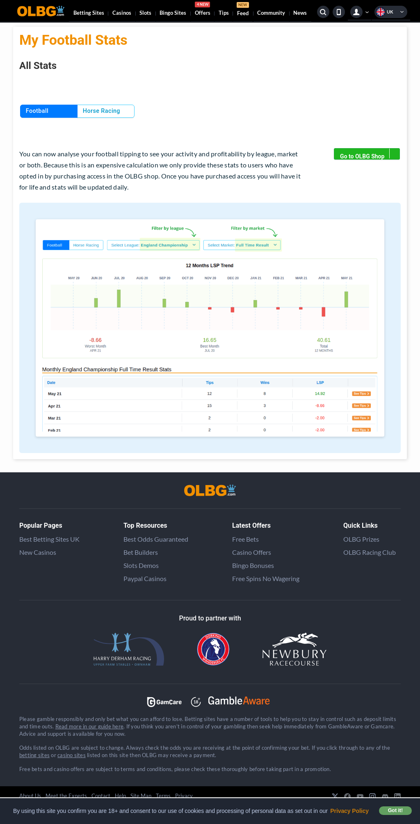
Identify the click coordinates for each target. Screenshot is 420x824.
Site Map (140, 795)
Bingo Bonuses (253, 565)
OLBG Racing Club (369, 552)
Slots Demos (141, 565)
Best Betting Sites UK (49, 539)
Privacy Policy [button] (349, 811)
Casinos (121, 12)
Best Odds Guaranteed (155, 539)
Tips (224, 12)
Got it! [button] (395, 810)
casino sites (71, 755)
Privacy (184, 795)
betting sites (34, 755)
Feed (243, 10)
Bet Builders (140, 552)
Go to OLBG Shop (369, 154)
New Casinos (37, 552)
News (300, 12)
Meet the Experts (66, 795)
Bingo (173, 12)
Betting (88, 12)
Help (120, 795)
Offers (202, 10)
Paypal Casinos (145, 578)
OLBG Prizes (361, 539)
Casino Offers (251, 552)
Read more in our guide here (89, 726)
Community (271, 12)
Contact (100, 795)
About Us (30, 795)
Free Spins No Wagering (265, 578)
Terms (163, 795)
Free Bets (245, 539)
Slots (145, 12)
